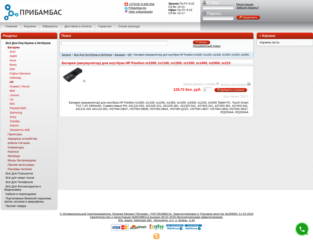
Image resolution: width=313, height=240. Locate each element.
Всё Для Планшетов (19, 173)
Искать (201, 42)
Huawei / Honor (20, 86)
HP (129, 54)
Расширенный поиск (206, 46)
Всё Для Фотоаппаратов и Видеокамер (22, 188)
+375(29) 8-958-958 (142, 4)
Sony (13, 117)
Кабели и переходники (21, 194)
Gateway (15, 77)
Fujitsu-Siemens (20, 73)
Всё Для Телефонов (19, 182)
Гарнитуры (15, 134)
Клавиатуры (16, 147)
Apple (13, 56)
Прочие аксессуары (21, 164)
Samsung (16, 112)
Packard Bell (18, 108)
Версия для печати (234, 84)
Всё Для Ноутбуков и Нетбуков (93, 54)
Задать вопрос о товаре (199, 83)
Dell (12, 69)
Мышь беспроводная (22, 160)
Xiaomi (14, 125)
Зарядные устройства (22, 138)
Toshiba (15, 121)
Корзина (268, 35)
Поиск (66, 35)
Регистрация (245, 4)
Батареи (120, 54)
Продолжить (248, 17)
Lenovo (14, 95)
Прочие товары (16, 206)
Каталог (66, 54)
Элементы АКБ (20, 129)
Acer (13, 51)
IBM (12, 90)
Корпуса (13, 151)
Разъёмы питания (20, 169)
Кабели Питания (19, 143)
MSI (12, 103)
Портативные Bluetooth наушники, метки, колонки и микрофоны (28, 200)
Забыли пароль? (247, 7)
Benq (13, 64)
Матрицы (14, 156)
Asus (13, 60)
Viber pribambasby (141, 11)
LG (12, 99)
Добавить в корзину (230, 89)
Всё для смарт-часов (20, 177)
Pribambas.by (138, 8)
